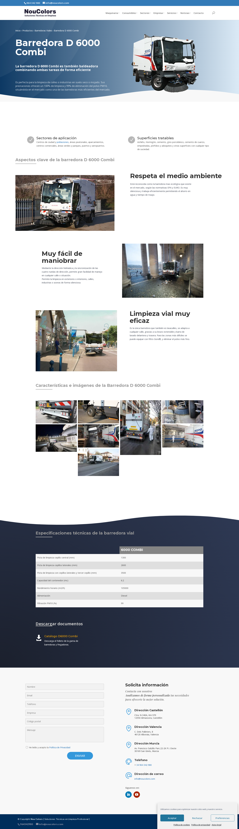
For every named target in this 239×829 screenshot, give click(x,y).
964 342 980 (33, 2)
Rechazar (197, 818)
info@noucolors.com (144, 778)
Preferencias (223, 818)
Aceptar (172, 818)
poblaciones (63, 142)
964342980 (26, 824)
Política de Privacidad (59, 747)
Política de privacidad (200, 825)
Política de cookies (182, 825)
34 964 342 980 (144, 764)
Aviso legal (216, 825)
